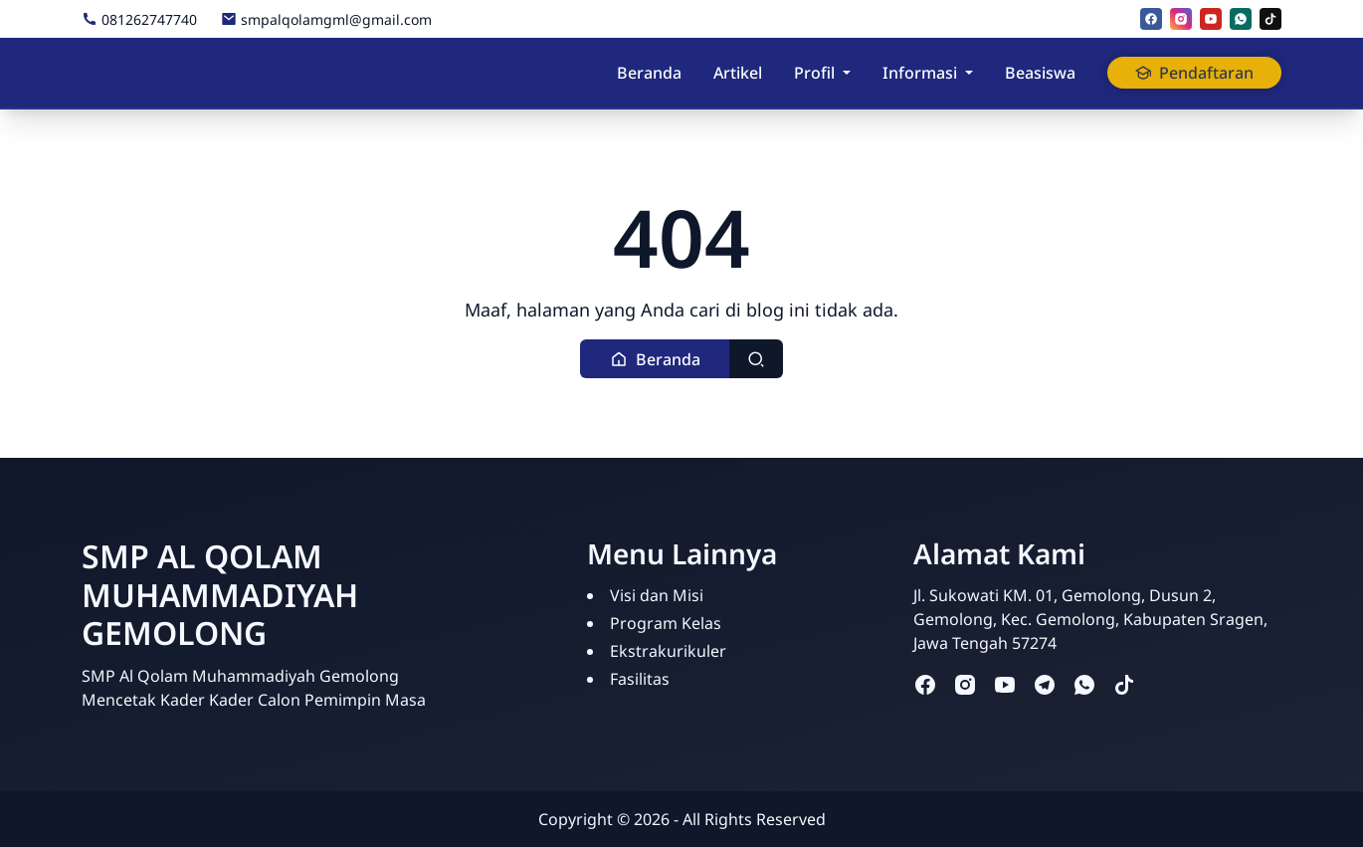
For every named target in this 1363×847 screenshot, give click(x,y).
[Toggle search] (756, 358)
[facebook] (1151, 19)
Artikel (737, 73)
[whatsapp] (1241, 19)
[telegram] (1045, 684)
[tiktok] (1270, 19)
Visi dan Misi (656, 595)
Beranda (649, 73)
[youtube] (1211, 19)
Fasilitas (640, 679)
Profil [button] (814, 73)
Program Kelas (665, 623)
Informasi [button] (919, 73)
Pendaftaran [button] (1194, 73)
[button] (655, 358)
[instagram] (1181, 19)
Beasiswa (1040, 73)
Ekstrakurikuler (668, 651)
